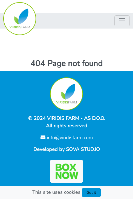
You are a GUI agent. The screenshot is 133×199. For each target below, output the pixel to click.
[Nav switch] (122, 20)
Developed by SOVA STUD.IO (66, 149)
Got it (91, 192)
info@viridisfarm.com (67, 137)
